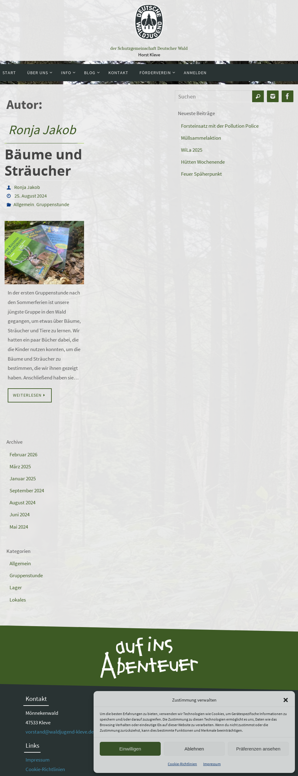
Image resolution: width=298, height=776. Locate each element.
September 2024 (27, 490)
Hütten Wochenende (203, 161)
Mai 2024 (19, 526)
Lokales (18, 599)
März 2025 (20, 466)
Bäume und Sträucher (43, 162)
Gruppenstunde (52, 204)
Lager (16, 587)
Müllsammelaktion (201, 137)
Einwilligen (130, 748)
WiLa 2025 (191, 149)
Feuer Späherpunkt (201, 173)
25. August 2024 (30, 196)
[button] (286, 700)
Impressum (212, 764)
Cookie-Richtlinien (182, 764)
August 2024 (22, 502)
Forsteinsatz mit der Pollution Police (220, 125)
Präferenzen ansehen (258, 748)
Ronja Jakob (42, 130)
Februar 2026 (23, 454)
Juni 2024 (20, 514)
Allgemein (24, 204)
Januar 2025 (23, 478)
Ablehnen (194, 748)
